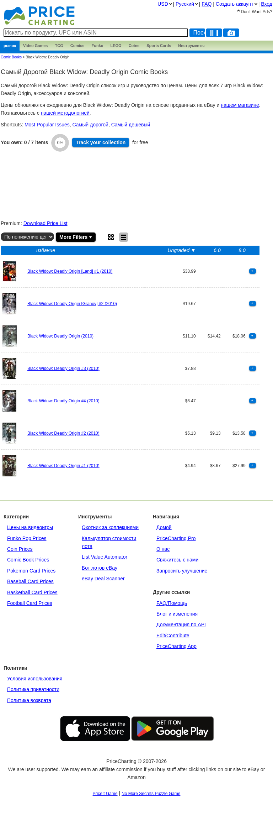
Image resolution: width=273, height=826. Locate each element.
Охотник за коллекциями (110, 527)
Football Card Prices (29, 603)
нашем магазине (240, 105)
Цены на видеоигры (30, 527)
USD (162, 4)
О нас (163, 549)
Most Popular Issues (47, 124)
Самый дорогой (90, 124)
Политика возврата (29, 700)
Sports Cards (158, 45)
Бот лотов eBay (99, 568)
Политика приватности (33, 689)
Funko (97, 45)
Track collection (100, 142)
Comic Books (11, 57)
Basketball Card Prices (32, 592)
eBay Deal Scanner (103, 578)
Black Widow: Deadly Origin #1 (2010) (63, 465)
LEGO (115, 45)
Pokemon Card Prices (31, 571)
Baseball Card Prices (30, 581)
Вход (266, 4)
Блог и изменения (177, 614)
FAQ (207, 4)
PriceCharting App (176, 646)
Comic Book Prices (28, 560)
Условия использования (34, 678)
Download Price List (45, 223)
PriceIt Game (105, 793)
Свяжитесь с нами (177, 560)
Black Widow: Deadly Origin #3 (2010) (63, 368)
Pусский (185, 4)
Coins (134, 45)
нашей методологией (65, 113)
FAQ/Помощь (171, 603)
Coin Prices (20, 549)
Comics (77, 45)
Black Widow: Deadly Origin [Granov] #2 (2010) (72, 303)
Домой (164, 527)
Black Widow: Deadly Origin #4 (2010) (63, 400)
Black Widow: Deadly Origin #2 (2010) (63, 433)
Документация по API (181, 624)
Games (35, 45)
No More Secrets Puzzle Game (151, 793)
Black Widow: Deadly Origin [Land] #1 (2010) (69, 271)
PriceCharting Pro (176, 538)
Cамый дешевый (130, 124)
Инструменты (191, 45)
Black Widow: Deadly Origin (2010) (60, 336)
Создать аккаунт (234, 4)
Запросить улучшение (181, 571)
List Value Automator (104, 557)
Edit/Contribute (172, 635)
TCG (59, 45)
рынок (10, 45)
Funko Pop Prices (27, 538)
